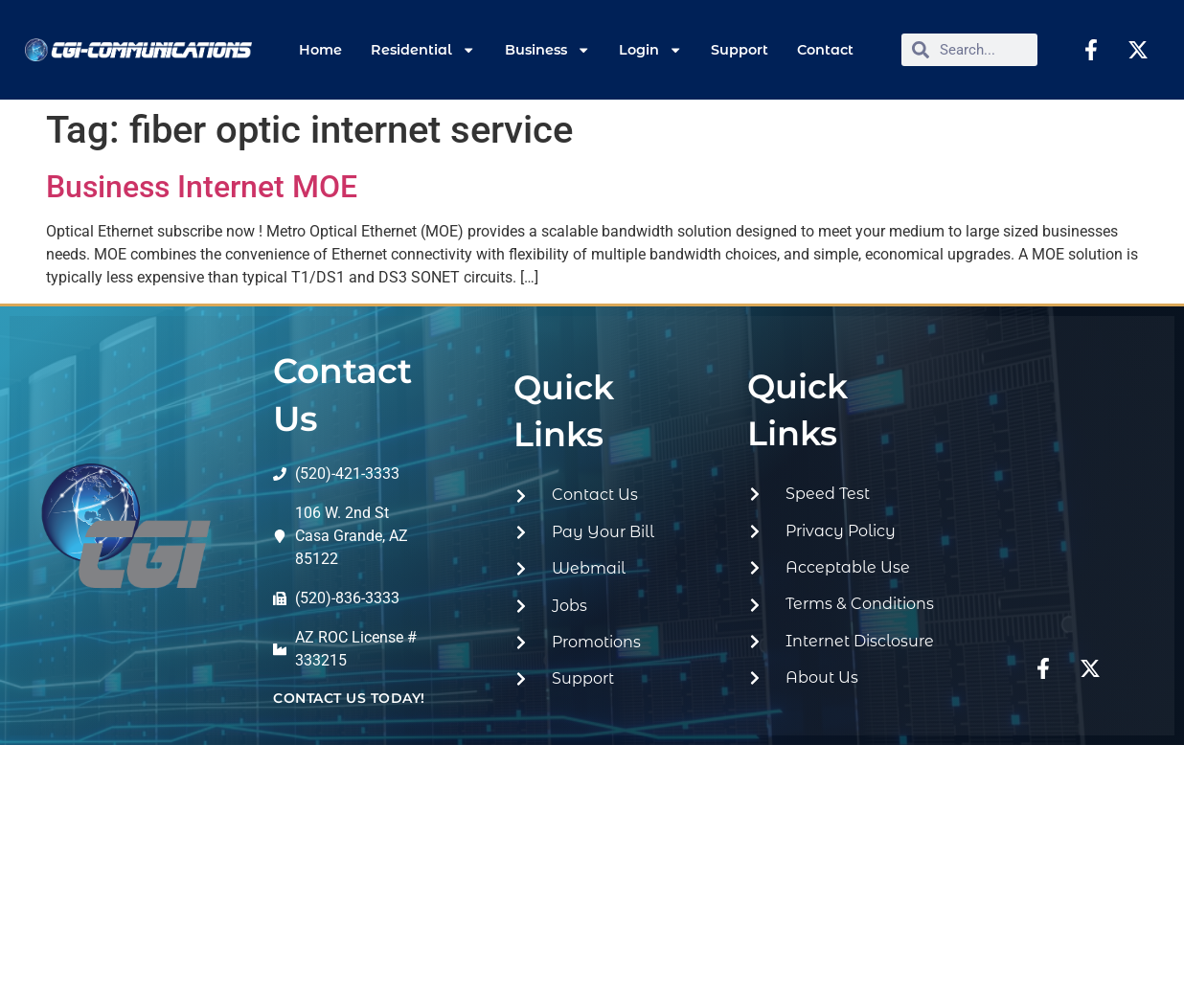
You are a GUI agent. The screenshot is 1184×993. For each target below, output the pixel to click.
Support (739, 49)
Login (650, 50)
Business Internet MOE (201, 187)
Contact (825, 49)
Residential (423, 50)
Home (320, 49)
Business (547, 50)
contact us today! (349, 698)
